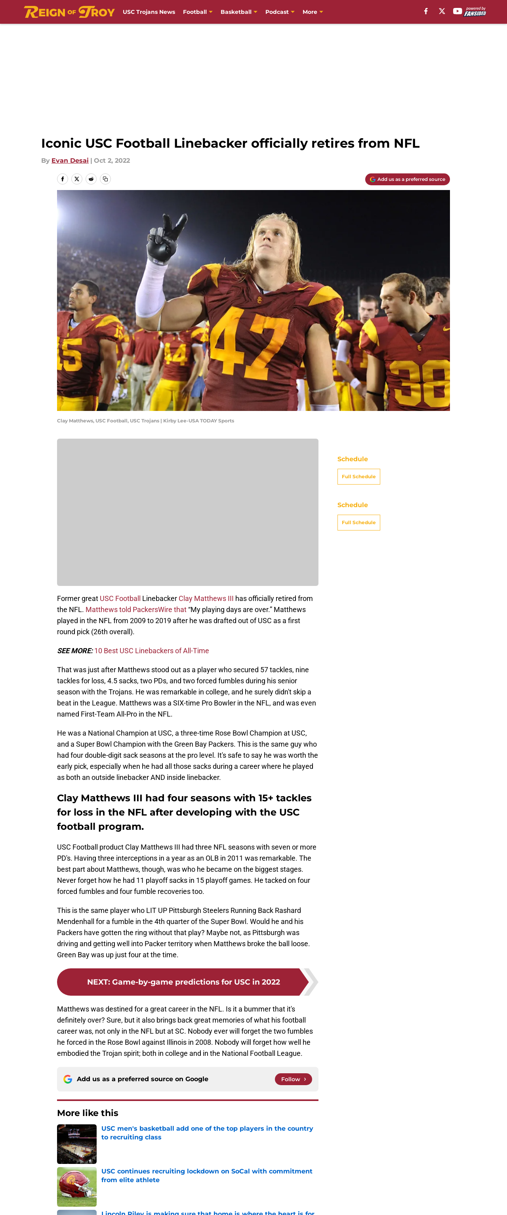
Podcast (277, 11)
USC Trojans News (149, 11)
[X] (442, 11)
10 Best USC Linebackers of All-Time (151, 650)
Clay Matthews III (206, 598)
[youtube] (457, 11)
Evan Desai (70, 160)
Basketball (236, 11)
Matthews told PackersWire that (136, 609)
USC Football (120, 598)
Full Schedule (359, 476)
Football (195, 11)
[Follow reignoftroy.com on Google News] (293, 1079)
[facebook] (426, 11)
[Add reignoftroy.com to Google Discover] (407, 179)
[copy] (105, 178)
